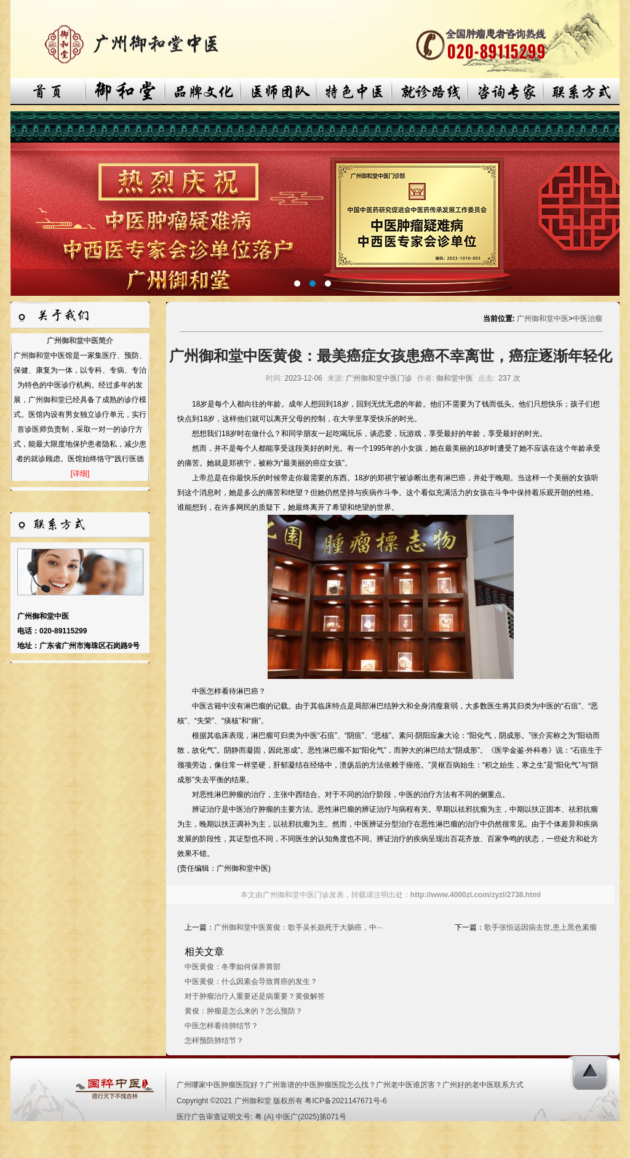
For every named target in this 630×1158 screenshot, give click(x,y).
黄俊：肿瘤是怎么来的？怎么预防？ (244, 1011)
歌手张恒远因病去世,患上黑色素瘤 (540, 927)
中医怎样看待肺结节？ (221, 1025)
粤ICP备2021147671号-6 (345, 1101)
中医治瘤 (587, 318)
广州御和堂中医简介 (80, 340)
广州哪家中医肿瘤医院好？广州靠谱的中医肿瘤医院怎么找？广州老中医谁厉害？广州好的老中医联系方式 (350, 1085)
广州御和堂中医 (542, 318)
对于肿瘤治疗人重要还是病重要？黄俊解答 (255, 996)
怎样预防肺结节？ (214, 1040)
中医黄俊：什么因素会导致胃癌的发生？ (251, 981)
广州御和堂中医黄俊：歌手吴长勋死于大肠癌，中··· (298, 927)
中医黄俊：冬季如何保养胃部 (233, 966)
